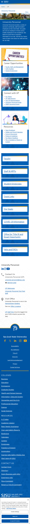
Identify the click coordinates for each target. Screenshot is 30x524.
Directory (4, 470)
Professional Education (9, 404)
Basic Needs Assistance (10, 426)
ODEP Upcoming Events (12, 104)
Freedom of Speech (8, 448)
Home (3, 7)
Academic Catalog (7, 423)
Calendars (5, 437)
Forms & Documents (11, 134)
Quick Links (9, 196)
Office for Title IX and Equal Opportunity (13, 235)
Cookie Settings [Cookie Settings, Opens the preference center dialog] (15, 511)
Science (4, 407)
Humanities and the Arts (10, 400)
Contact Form (6, 467)
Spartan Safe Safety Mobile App (13, 455)
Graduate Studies (7, 390)
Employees (5, 444)
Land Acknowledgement (15, 360)
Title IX (15, 353)
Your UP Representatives (12, 100)
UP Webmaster (10, 288)
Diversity (15, 357)
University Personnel (8, 11)
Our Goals (8, 209)
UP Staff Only (9, 312)
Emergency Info (7, 478)
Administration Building (12, 303)
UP (8, 7)
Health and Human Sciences (11, 393)
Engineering (5, 386)
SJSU (6, 1)
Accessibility (15, 346)
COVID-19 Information (14, 221)
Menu (26, 12)
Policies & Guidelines (11, 136)
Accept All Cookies (15, 521)
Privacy (15, 364)
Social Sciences (6, 411)
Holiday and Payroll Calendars (14, 132)
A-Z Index (5, 419)
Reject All (15, 516)
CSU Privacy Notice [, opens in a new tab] (11, 508)
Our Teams (8, 96)
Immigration (5, 451)
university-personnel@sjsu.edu (15, 280)
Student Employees (13, 184)
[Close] (28, 500)
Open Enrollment (10, 130)
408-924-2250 (11, 283)
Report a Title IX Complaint (11, 485)
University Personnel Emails (13, 102)
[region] (15, 511)
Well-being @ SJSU (8, 458)
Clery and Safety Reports (10, 430)
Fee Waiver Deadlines (11, 138)
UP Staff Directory (10, 98)
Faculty (7, 158)
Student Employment (11, 70)
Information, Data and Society (12, 397)
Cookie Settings (15, 367)
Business (4, 379)
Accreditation (15, 350)
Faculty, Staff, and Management (14, 67)
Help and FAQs (11, 249)
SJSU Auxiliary (9, 69)
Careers (4, 441)
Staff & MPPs (10, 171)
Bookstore (5, 434)
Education (4, 382)
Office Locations (16, 306)
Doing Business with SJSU (10, 474)
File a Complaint (7, 481)
